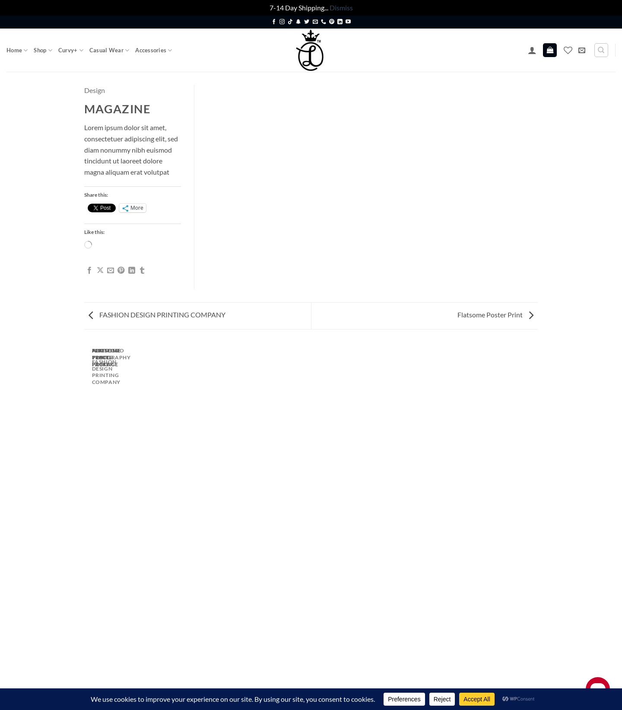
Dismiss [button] (341, 7)
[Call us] (323, 22)
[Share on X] (100, 271)
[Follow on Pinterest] (331, 22)
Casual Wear (109, 50)
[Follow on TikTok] (290, 22)
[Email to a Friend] (110, 271)
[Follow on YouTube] (348, 22)
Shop (43, 50)
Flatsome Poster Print (495, 314)
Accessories (153, 50)
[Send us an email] (315, 22)
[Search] (601, 50)
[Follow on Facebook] (273, 22)
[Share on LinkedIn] (131, 271)
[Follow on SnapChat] (298, 22)
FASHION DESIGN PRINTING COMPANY (157, 314)
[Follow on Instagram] (282, 22)
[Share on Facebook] (89, 271)
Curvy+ (70, 50)
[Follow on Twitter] (306, 22)
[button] (532, 50)
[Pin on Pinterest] (120, 271)
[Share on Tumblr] (142, 271)
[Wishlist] (568, 50)
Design (94, 90)
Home (17, 50)
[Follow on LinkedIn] (340, 22)
